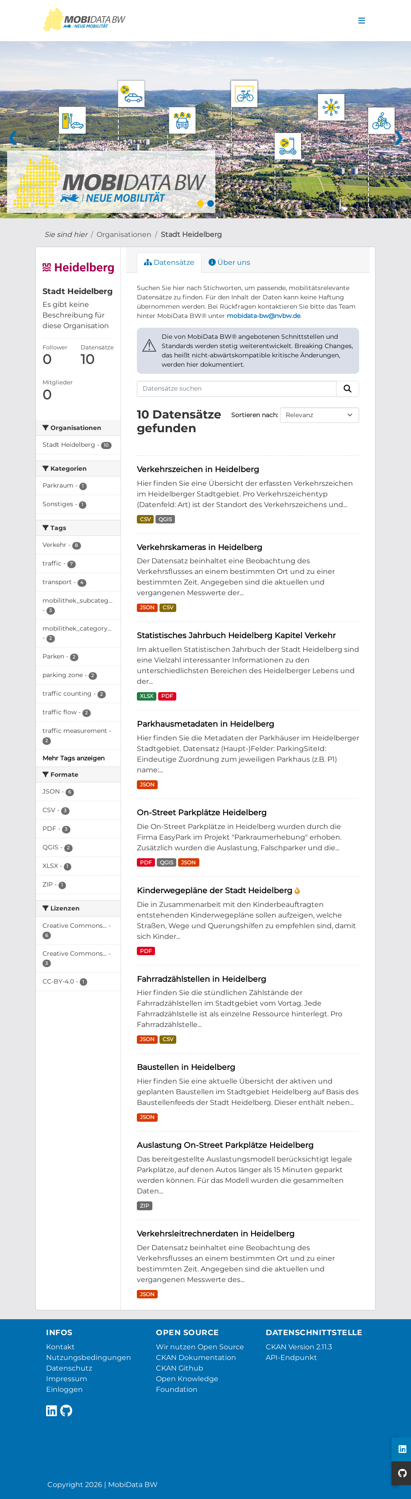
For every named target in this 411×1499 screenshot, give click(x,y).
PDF (167, 696)
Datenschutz (69, 1368)
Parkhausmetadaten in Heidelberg (205, 723)
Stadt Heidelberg (191, 234)
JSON (147, 607)
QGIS (165, 519)
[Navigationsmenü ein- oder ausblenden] (361, 21)
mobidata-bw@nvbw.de (263, 316)
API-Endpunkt (291, 1357)
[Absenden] (347, 389)
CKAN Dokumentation (196, 1357)
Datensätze (169, 262)
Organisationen (124, 234)
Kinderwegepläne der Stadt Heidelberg (216, 890)
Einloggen (64, 1389)
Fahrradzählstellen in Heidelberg (201, 979)
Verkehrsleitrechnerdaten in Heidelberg (216, 1233)
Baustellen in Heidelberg (186, 1067)
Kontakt (60, 1347)
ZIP (144, 1205)
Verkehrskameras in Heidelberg (199, 547)
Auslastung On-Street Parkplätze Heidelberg (225, 1145)
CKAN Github (179, 1368)
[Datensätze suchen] (237, 389)
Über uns (229, 262)
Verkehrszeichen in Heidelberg (198, 469)
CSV (145, 519)
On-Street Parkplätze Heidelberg (202, 812)
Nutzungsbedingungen (88, 1357)
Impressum (66, 1379)
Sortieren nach (254, 415)
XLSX (146, 696)
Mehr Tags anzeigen (74, 758)
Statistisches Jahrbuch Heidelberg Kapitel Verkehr (236, 635)
